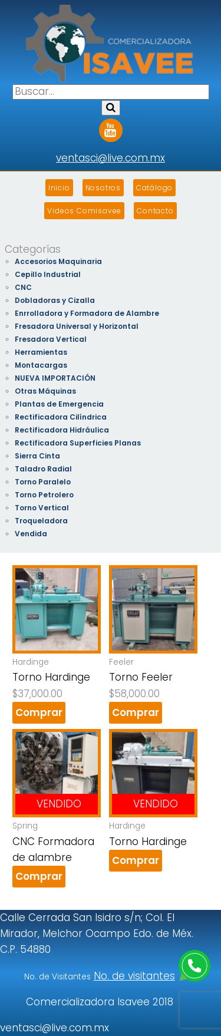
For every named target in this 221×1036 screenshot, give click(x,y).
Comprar (38, 712)
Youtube (111, 126)
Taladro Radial (43, 469)
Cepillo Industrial (48, 274)
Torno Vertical (42, 508)
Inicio (59, 188)
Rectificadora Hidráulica (62, 430)
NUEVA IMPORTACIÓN (55, 378)
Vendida (31, 534)
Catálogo (154, 188)
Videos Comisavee (84, 211)
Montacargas (41, 365)
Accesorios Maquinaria (58, 261)
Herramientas (41, 352)
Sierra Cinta (37, 456)
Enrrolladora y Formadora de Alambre (87, 313)
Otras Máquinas (45, 391)
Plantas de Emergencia (59, 404)
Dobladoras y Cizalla (55, 300)
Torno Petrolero (44, 495)
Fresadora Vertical (51, 339)
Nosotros (103, 188)
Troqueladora (41, 521)
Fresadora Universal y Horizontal (76, 326)
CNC (23, 287)
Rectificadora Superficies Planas (78, 443)
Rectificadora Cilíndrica (61, 417)
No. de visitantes (134, 976)
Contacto (155, 211)
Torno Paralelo (43, 482)
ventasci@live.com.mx (110, 158)
